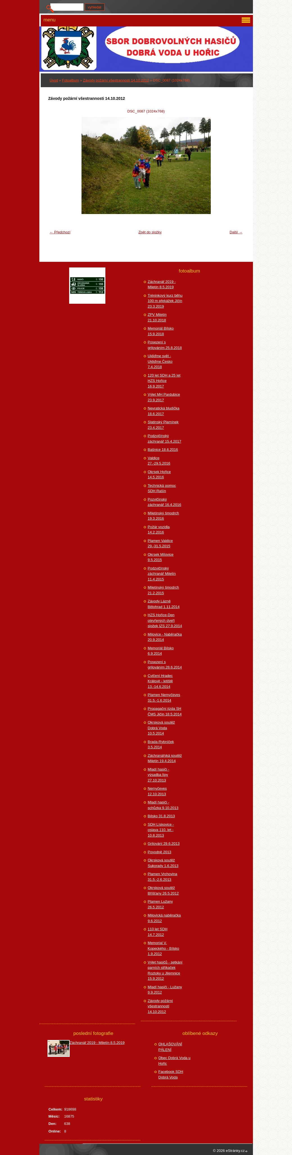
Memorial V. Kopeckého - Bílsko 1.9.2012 (163, 948)
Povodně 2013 (159, 852)
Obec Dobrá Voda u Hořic (175, 1061)
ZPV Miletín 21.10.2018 (157, 317)
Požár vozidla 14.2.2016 (159, 530)
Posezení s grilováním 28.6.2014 (165, 665)
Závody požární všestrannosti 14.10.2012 (116, 80)
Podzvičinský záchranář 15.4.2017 (164, 438)
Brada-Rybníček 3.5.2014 (161, 744)
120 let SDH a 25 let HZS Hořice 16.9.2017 (164, 380)
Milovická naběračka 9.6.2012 (164, 918)
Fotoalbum (70, 80)
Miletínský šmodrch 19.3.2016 (163, 516)
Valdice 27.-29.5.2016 (159, 461)
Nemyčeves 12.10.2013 (157, 791)
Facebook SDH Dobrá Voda (171, 1074)
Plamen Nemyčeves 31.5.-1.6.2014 (164, 698)
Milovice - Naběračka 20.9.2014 (165, 637)
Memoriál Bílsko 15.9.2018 (161, 331)
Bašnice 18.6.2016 (163, 449)
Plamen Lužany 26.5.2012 (160, 904)
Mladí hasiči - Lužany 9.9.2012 (165, 990)
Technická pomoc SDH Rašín (162, 488)
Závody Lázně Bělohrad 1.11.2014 (164, 604)
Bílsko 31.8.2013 (161, 816)
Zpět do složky (150, 232)
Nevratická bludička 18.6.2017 (164, 411)
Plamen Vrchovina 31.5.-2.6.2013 (162, 877)
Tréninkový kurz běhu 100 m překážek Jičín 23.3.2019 (165, 301)
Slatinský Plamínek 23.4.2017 (163, 425)
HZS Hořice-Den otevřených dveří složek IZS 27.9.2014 (165, 620)
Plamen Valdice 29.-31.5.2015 (160, 543)
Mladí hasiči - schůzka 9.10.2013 (163, 805)
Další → (236, 232)
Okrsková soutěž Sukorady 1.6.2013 (163, 863)
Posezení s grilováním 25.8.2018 (165, 345)
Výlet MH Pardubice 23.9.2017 (164, 397)
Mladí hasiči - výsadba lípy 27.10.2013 (158, 774)
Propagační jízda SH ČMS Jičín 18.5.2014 (165, 711)
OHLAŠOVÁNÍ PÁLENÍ (170, 1047)
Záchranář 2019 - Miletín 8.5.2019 (162, 284)
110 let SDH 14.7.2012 (157, 932)
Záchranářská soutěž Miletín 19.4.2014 (165, 758)
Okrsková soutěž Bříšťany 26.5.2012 (163, 890)
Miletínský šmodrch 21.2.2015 (163, 590)
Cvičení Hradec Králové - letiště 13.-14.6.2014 (160, 681)
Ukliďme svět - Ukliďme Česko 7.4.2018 (160, 361)
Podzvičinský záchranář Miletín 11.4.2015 (162, 573)
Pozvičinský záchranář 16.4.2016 (164, 502)
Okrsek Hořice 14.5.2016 (159, 474)
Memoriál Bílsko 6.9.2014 (161, 651)
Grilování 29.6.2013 (164, 843)
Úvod (54, 80)
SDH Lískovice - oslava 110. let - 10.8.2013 (161, 829)
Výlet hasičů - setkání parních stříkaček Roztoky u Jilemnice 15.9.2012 (165, 970)
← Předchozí (60, 232)
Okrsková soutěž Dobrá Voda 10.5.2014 (161, 727)
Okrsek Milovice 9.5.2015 (161, 557)
